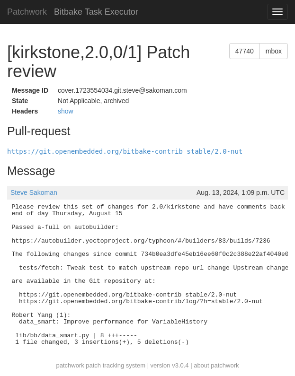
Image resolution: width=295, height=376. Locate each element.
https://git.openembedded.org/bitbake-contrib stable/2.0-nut (124, 151)
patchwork (70, 365)
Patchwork (27, 12)
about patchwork (216, 365)
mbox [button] (274, 51)
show (65, 111)
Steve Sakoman (33, 192)
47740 (244, 51)
